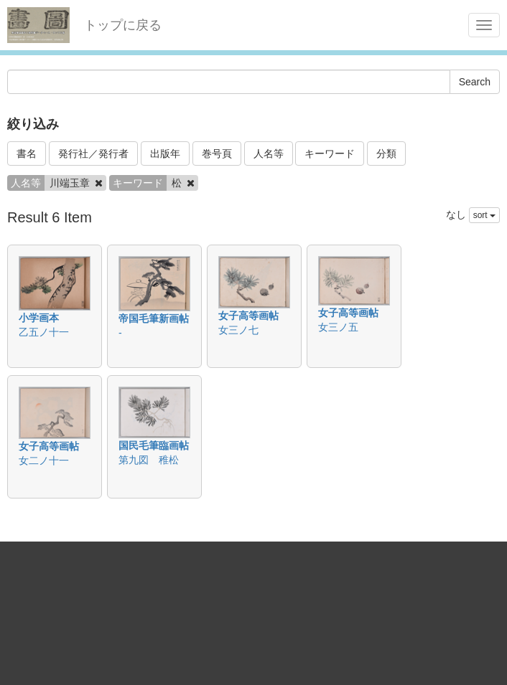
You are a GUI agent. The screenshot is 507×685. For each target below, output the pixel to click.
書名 (27, 153)
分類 (386, 153)
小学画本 (39, 317)
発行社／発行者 (93, 153)
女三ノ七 (238, 330)
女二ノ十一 (44, 460)
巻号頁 (217, 153)
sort (484, 215)
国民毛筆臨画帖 (153, 445)
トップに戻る (123, 25)
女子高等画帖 (248, 315)
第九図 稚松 (148, 460)
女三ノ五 (338, 327)
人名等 (269, 153)
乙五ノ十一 (44, 332)
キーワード (329, 153)
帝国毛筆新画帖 (153, 318)
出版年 (165, 153)
